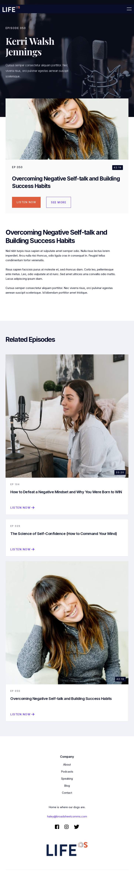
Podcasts (67, 771)
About (67, 764)
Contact (67, 792)
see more (58, 202)
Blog (67, 785)
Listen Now (26, 202)
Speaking (67, 778)
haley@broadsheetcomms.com (67, 816)
